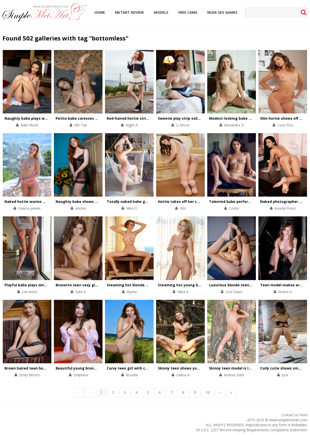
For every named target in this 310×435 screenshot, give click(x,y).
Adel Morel (29, 125)
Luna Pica (285, 125)
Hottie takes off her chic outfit (185, 201)
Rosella (132, 375)
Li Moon (183, 125)
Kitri (183, 208)
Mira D (131, 208)
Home (100, 12)
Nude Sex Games (222, 12)
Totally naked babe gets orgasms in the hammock (153, 201)
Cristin (234, 208)
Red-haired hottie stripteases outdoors (142, 118)
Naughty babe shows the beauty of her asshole (99, 201)
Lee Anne (29, 291)
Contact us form (294, 415)
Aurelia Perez (285, 208)
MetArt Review (129, 12)
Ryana (132, 291)
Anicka (80, 208)
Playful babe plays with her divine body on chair (47, 285)
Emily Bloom (29, 375)
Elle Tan (80, 125)
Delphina (81, 375)
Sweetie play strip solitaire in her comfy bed (198, 118)
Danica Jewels (29, 208)
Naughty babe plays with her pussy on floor (43, 118)
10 (208, 392)
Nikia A (183, 291)
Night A (132, 125)
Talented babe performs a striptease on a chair (252, 201)
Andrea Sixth (234, 375)
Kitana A (285, 291)
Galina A (183, 375)
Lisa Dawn (233, 291)
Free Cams (187, 12)
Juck (285, 375)
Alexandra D (234, 125)
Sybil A (80, 291)
